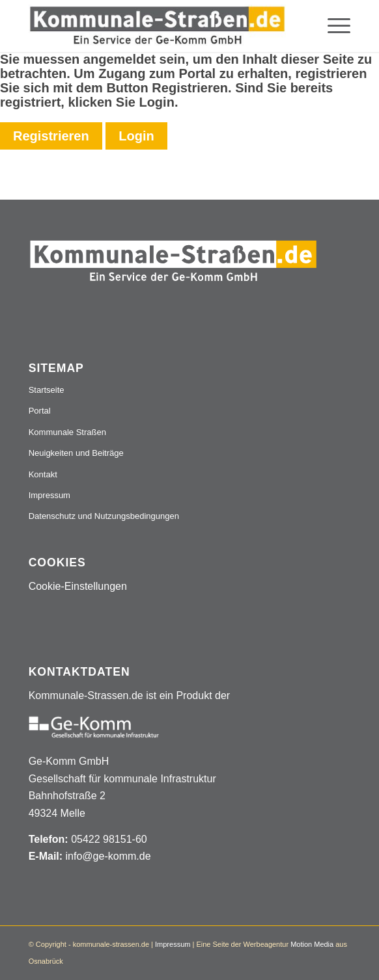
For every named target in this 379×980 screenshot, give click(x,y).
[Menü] (332, 26)
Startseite (46, 390)
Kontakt (43, 474)
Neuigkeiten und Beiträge (76, 453)
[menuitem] (332, 26)
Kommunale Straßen (67, 432)
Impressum (49, 495)
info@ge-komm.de (108, 856)
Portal (40, 411)
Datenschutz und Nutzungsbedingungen (104, 516)
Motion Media (311, 944)
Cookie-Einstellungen (78, 586)
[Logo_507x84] (158, 26)
